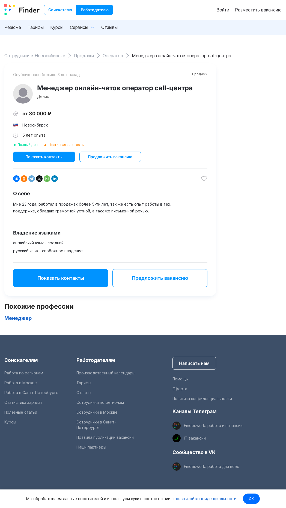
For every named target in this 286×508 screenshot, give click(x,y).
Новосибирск (35, 125)
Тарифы (36, 27)
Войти (222, 10)
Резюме (12, 27)
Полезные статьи (20, 412)
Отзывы (109, 27)
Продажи (199, 74)
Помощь (180, 379)
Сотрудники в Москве (97, 412)
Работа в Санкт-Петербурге (31, 392)
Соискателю (60, 9)
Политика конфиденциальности (202, 398)
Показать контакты (43, 156)
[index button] (22, 9)
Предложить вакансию (110, 156)
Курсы (56, 27)
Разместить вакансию (258, 10)
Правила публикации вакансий (105, 437)
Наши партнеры (91, 447)
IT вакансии (195, 438)
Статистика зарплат (23, 402)
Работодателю (95, 9)
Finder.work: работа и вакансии (213, 425)
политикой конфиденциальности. (205, 498)
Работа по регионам (23, 373)
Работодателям (95, 360)
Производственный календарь (105, 373)
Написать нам (194, 363)
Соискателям (21, 360)
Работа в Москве (20, 382)
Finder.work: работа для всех (211, 466)
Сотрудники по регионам (100, 402)
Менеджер (18, 318)
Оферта (179, 388)
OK (251, 499)
